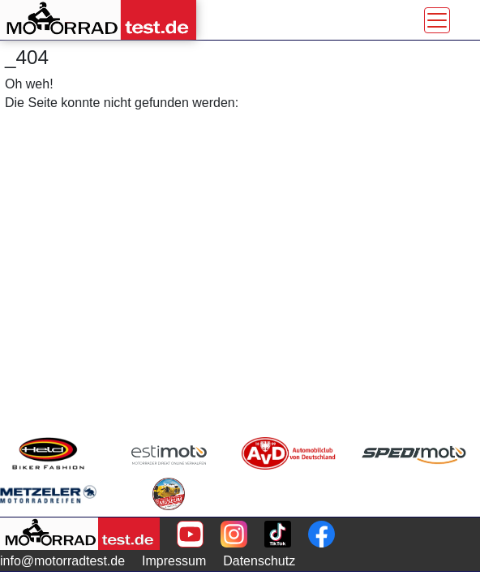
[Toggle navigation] (437, 20)
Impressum (174, 561)
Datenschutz (259, 561)
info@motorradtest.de (62, 561)
